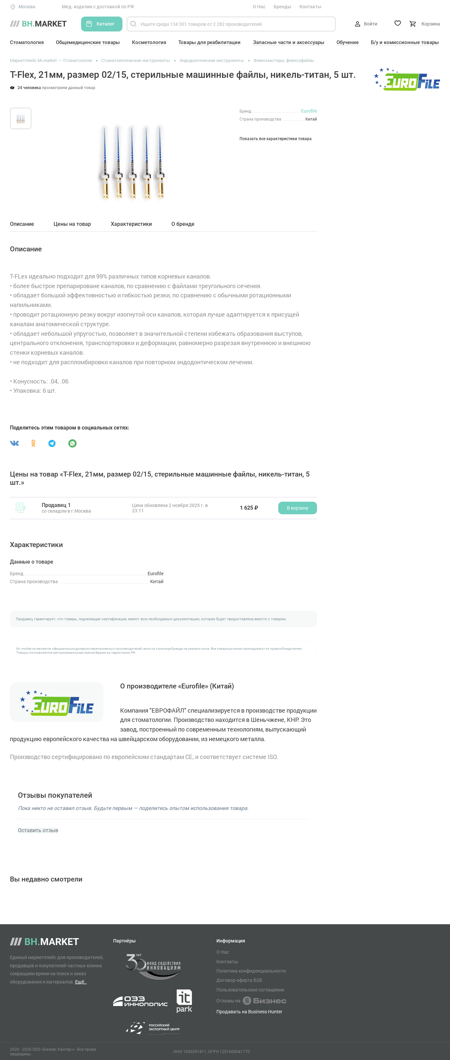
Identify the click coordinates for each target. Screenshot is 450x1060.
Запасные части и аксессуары (288, 42)
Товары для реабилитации (209, 42)
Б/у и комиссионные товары (405, 42)
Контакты (310, 6)
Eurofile (309, 111)
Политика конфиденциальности (251, 971)
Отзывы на (251, 1000)
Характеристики (131, 224)
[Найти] (133, 24)
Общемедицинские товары (88, 42)
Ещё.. (81, 982)
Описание (22, 224)
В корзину (297, 508)
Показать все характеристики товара (276, 139)
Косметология (149, 42)
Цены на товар (72, 224)
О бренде (183, 224)
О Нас (259, 6)
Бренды (282, 6)
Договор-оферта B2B (239, 980)
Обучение (348, 42)
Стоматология (27, 42)
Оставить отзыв (38, 830)
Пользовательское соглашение (250, 989)
